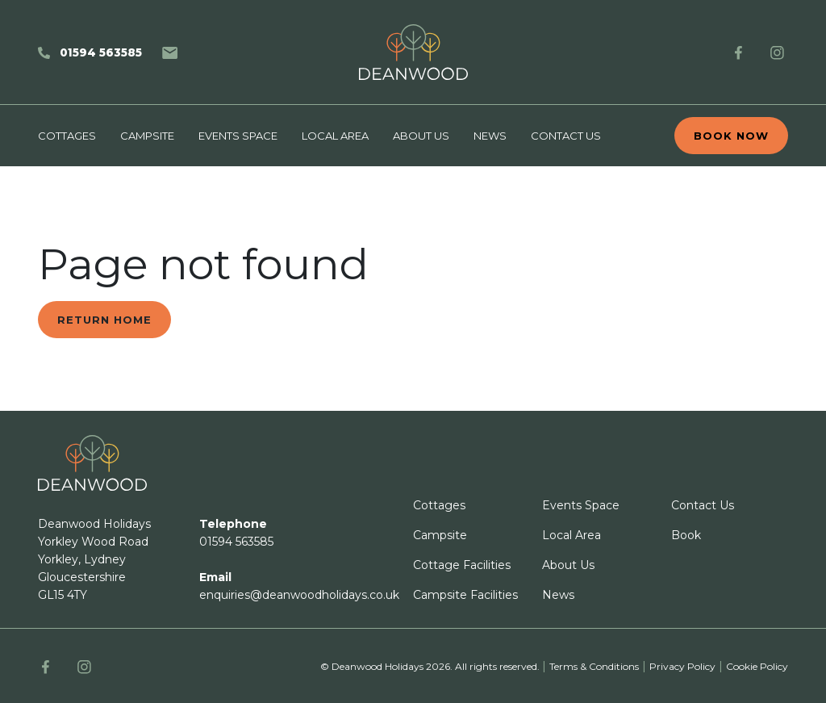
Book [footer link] (686, 535)
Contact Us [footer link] (702, 505)
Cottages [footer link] (439, 505)
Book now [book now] (731, 135)
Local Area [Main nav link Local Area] (335, 135)
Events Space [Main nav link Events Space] (237, 135)
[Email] (169, 52)
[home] (413, 52)
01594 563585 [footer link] (236, 541)
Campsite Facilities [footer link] (465, 595)
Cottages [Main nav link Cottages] (67, 135)
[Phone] (90, 52)
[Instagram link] (777, 52)
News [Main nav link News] (490, 135)
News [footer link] (558, 595)
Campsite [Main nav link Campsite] (147, 135)
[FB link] (738, 52)
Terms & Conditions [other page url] (594, 666)
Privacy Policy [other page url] (682, 666)
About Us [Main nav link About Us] (421, 135)
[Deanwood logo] (92, 463)
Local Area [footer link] (571, 535)
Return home (104, 319)
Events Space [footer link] (581, 505)
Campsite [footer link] (440, 535)
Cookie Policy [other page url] (757, 666)
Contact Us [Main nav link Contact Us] (566, 135)
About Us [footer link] (568, 565)
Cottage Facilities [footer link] (462, 565)
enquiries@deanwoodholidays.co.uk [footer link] (299, 595)
